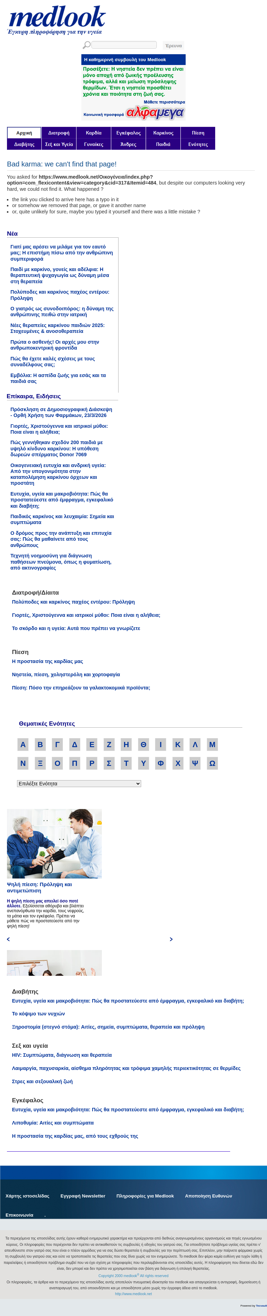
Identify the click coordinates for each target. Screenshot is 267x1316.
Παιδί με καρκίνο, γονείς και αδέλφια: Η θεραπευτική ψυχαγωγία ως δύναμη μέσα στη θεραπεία (59, 275)
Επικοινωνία (19, 1215)
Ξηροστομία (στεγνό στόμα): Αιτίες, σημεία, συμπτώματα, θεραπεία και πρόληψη (108, 1027)
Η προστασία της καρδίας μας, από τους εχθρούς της (75, 1136)
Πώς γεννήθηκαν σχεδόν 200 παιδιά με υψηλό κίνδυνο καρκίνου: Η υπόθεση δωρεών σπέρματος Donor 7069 (56, 448)
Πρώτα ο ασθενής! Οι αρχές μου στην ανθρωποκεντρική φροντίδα (54, 345)
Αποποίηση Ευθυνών (208, 1196)
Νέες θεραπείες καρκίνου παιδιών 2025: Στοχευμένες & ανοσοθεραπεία (57, 328)
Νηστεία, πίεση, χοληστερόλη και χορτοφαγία (66, 674)
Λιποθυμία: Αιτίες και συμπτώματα (53, 1123)
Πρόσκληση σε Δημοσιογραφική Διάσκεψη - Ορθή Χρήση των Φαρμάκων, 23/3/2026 (61, 412)
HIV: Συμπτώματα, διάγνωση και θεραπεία (62, 1055)
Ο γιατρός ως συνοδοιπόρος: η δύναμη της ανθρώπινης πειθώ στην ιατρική (62, 311)
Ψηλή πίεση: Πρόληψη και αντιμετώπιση (39, 887)
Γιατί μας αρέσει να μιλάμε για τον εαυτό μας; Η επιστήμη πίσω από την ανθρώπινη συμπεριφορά (61, 253)
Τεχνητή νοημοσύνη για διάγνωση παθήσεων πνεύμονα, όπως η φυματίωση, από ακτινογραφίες (61, 562)
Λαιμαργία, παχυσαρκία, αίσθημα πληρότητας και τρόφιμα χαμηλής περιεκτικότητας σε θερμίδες (126, 1068)
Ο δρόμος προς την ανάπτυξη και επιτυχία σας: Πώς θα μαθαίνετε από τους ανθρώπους (61, 539)
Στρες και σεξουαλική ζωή (42, 1081)
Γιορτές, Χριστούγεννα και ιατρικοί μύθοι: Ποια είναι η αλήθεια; (59, 429)
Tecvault (261, 1305)
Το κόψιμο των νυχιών (38, 1013)
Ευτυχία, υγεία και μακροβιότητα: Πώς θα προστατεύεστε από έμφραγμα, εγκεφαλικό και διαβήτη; (61, 500)
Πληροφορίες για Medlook (145, 1196)
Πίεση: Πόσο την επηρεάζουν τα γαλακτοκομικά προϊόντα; (81, 687)
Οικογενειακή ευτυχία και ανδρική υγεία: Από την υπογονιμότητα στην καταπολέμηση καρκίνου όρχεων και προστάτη (58, 474)
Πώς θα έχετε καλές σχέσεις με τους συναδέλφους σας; (52, 361)
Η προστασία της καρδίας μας (47, 661)
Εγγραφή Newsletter (82, 1196)
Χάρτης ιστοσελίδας (27, 1196)
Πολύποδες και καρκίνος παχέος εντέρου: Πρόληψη (73, 602)
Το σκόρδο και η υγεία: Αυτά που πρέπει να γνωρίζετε (76, 628)
